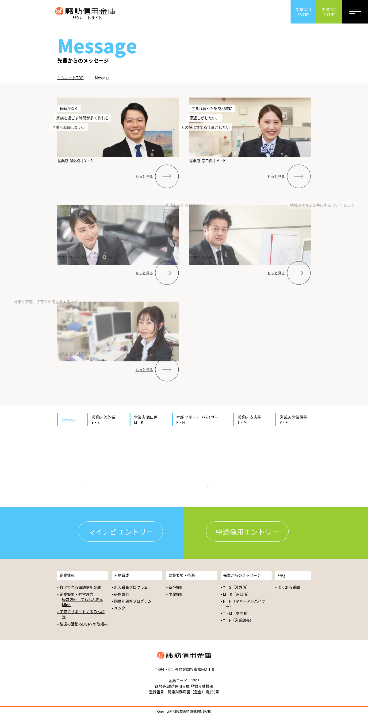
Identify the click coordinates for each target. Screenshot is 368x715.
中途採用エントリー (247, 531)
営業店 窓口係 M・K (147, 419)
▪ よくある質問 (287, 587)
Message (69, 419)
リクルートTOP (70, 77)
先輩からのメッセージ (242, 575)
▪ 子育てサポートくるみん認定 (81, 614)
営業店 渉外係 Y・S (105, 419)
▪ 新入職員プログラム (130, 587)
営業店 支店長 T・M (251, 419)
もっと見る (144, 185)
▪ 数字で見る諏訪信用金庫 (79, 587)
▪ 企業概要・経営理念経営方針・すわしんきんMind (80, 599)
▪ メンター (120, 608)
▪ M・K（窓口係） (236, 594)
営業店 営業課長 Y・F (295, 419)
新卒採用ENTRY (303, 12)
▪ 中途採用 (175, 594)
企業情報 (67, 575)
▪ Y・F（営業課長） (237, 620)
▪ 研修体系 (120, 594)
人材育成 (121, 575)
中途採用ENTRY (329, 12)
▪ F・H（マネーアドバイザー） (243, 603)
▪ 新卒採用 (175, 587)
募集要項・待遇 (182, 575)
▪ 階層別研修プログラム (132, 601)
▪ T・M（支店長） (236, 613)
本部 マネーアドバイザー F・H (199, 419)
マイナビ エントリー (120, 531)
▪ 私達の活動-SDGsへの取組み (82, 624)
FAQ (281, 575)
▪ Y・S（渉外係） (235, 587)
